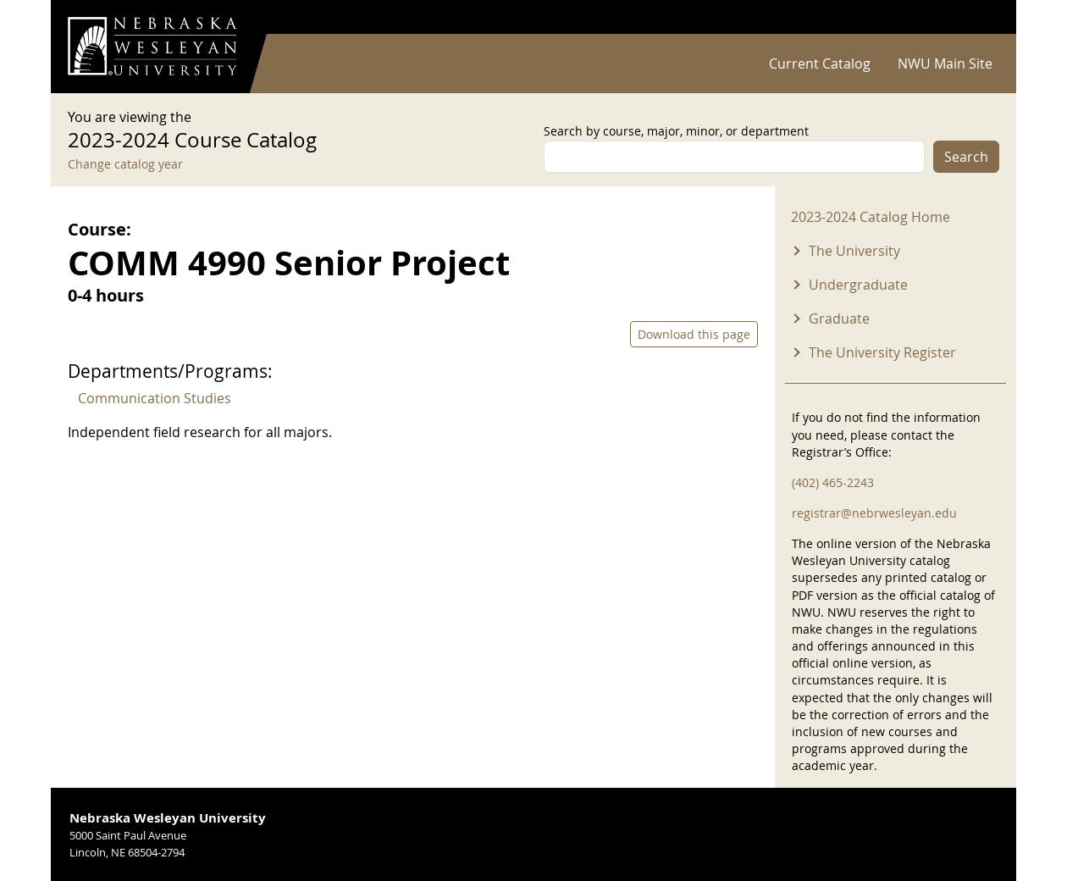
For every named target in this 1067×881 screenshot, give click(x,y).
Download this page (694, 334)
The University (854, 250)
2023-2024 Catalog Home (870, 217)
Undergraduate (858, 284)
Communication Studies (154, 398)
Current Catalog (820, 63)
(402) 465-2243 (833, 482)
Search (966, 156)
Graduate (839, 318)
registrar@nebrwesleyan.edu (874, 513)
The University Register (882, 352)
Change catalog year (125, 164)
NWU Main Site (945, 63)
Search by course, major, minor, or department (676, 131)
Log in (977, 17)
